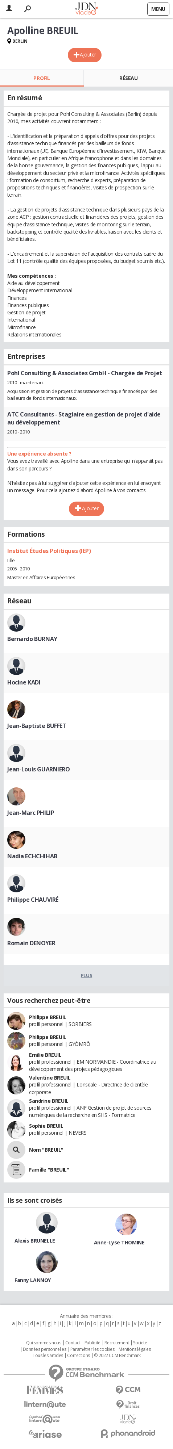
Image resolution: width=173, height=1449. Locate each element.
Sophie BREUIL (46, 1125)
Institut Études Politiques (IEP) (49, 551)
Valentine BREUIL (49, 1077)
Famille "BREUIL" (49, 1169)
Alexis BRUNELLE (35, 1240)
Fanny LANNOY (33, 1280)
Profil (41, 78)
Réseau (128, 78)
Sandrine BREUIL (49, 1100)
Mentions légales (135, 1349)
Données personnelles (44, 1349)
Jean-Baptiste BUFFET (36, 726)
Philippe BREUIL (47, 1017)
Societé (140, 1342)
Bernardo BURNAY (32, 639)
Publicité (92, 1342)
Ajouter (88, 54)
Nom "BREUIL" (46, 1149)
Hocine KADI (23, 682)
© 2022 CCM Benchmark (117, 1355)
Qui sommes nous (43, 1342)
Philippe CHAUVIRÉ (32, 900)
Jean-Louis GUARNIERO (38, 769)
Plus (86, 975)
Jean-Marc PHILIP (30, 813)
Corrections (78, 1355)
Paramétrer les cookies (92, 1349)
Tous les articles (48, 1355)
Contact (72, 1342)
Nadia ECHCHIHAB (32, 856)
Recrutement (116, 1342)
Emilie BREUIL (45, 1054)
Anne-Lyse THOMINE (119, 1242)
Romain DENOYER (31, 943)
